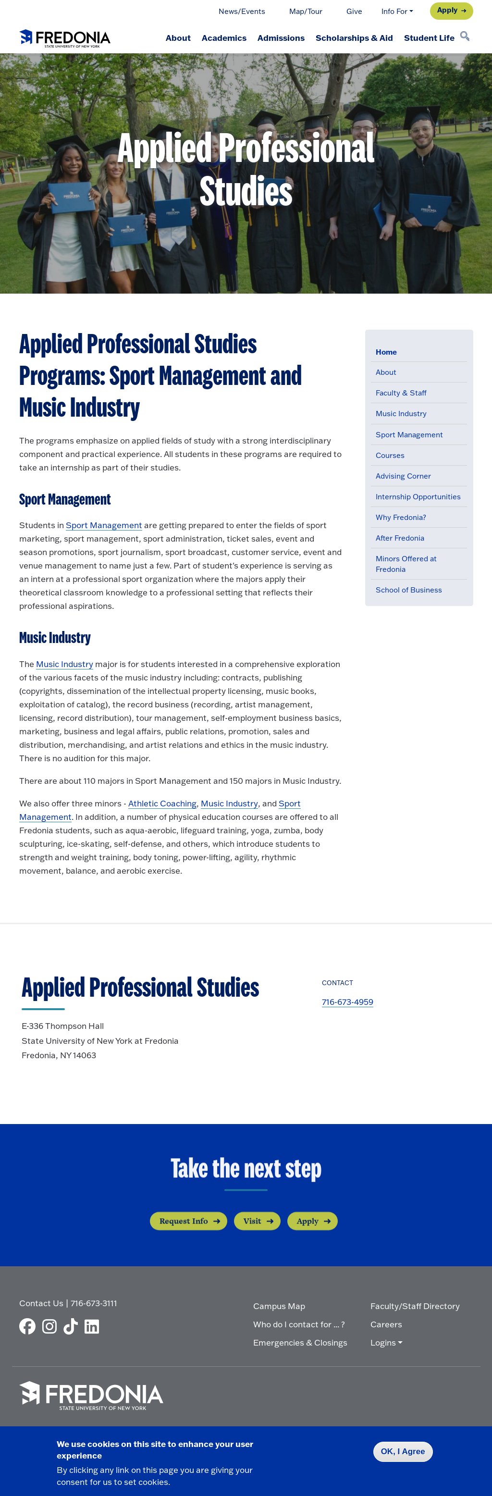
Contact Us (41, 1302)
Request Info (184, 1233)
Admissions (274, 37)
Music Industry (401, 413)
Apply (447, 9)
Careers (386, 1323)
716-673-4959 (347, 1002)
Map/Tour (305, 11)
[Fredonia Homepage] (65, 37)
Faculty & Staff (401, 392)
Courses (390, 455)
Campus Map (279, 1305)
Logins (383, 1341)
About (167, 37)
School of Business (409, 589)
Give (354, 11)
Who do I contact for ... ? (299, 1323)
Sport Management (409, 434)
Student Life (428, 37)
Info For (394, 11)
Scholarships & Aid (350, 37)
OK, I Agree (403, 1451)
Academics (215, 37)
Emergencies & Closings (300, 1341)
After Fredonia (400, 538)
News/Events (242, 11)
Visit (252, 1233)
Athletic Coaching (162, 803)
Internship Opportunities (418, 496)
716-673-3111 (94, 1302)
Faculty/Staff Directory (415, 1305)
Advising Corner (403, 476)
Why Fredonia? (401, 517)
